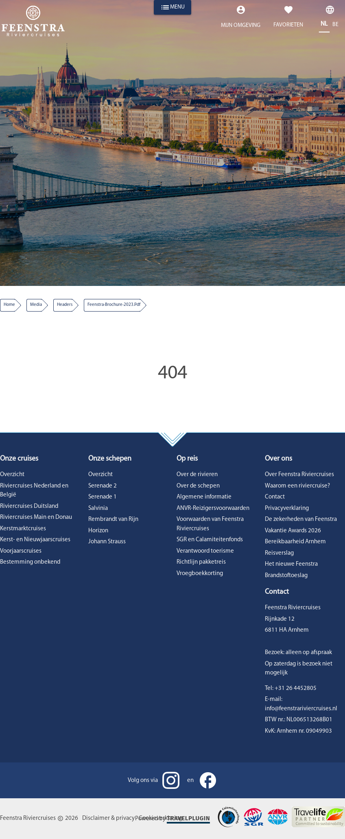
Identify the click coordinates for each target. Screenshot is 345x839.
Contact (275, 497)
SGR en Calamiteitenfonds (210, 540)
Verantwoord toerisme (205, 551)
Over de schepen (198, 486)
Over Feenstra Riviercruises (299, 475)
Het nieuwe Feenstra (291, 564)
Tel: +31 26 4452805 (291, 688)
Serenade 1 (102, 497)
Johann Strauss (107, 542)
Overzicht (12, 475)
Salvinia (98, 508)
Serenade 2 (102, 486)
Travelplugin (188, 818)
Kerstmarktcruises (23, 529)
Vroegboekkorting (200, 574)
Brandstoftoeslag (286, 576)
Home (9, 305)
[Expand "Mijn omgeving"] (240, 19)
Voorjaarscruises (20, 551)
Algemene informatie (204, 497)
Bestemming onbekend (30, 562)
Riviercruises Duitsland (29, 506)
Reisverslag (279, 553)
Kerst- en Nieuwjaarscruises (35, 540)
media (36, 305)
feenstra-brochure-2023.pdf (113, 305)
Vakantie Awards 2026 (293, 531)
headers (64, 305)
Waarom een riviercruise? (297, 486)
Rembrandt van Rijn (113, 519)
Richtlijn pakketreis (201, 562)
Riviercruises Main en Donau (36, 517)
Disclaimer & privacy (108, 818)
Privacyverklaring (287, 508)
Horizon (98, 531)
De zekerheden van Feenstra (301, 519)
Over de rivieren (197, 475)
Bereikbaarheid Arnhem (295, 542)
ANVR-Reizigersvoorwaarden (213, 508)
